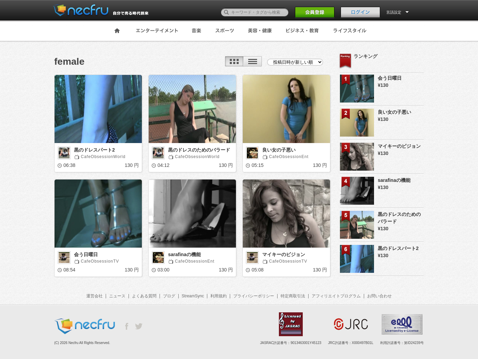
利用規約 (218, 296)
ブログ (169, 296)
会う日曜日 (86, 254)
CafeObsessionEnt (289, 156)
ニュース (117, 296)
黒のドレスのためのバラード (199, 150)
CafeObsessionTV (100, 261)
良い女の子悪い (279, 150)
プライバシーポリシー (253, 296)
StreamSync (193, 296)
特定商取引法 (293, 296)
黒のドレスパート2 (94, 150)
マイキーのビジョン (283, 254)
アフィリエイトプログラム (336, 296)
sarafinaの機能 (184, 254)
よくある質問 (144, 296)
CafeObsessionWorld (103, 156)
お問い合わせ (379, 296)
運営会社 (94, 296)
